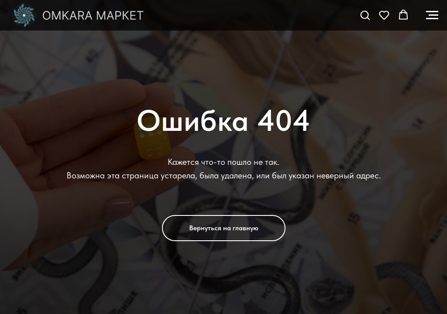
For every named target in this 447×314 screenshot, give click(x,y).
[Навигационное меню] (432, 15)
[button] (365, 15)
